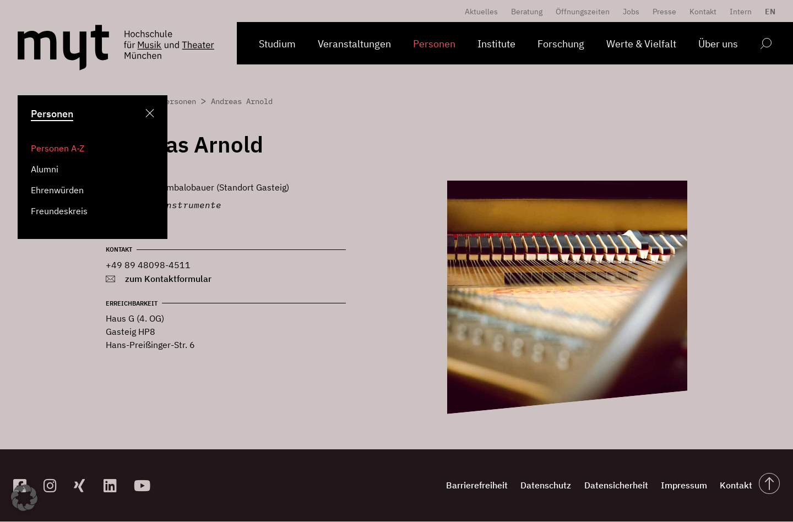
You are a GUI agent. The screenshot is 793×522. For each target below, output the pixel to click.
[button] (24, 498)
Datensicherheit (591, 485)
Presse (664, 12)
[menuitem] (767, 12)
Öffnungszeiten (583, 12)
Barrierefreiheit (433, 485)
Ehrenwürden (57, 189)
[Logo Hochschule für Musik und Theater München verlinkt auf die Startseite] (63, 47)
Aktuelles (481, 12)
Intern (741, 12)
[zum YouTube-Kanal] (144, 485)
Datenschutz (511, 485)
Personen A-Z (57, 148)
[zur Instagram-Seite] (54, 485)
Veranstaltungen (354, 43)
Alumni (44, 169)
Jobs (631, 12)
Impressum (668, 485)
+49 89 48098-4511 (148, 264)
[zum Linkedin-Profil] (114, 485)
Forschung (560, 43)
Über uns (718, 43)
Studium (277, 43)
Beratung (526, 12)
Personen (434, 43)
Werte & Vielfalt (641, 43)
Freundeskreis (59, 210)
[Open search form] (766, 45)
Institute (496, 43)
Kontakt (702, 12)
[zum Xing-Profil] (84, 485)
